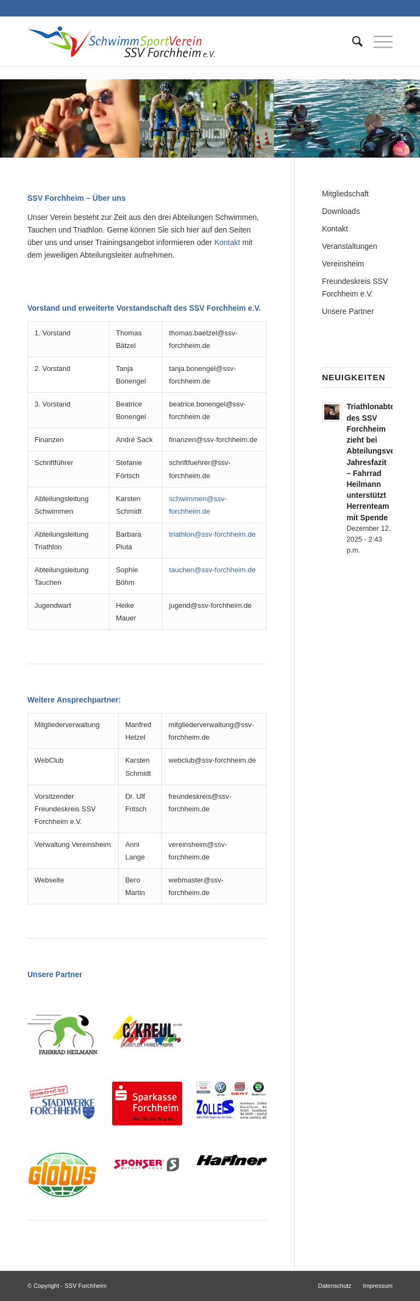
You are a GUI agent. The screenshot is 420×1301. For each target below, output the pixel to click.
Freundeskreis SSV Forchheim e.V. (355, 287)
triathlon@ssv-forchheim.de (212, 534)
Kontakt (227, 242)
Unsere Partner (348, 311)
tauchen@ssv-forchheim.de (212, 570)
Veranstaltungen (349, 246)
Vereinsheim (343, 263)
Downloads (341, 211)
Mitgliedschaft (345, 193)
